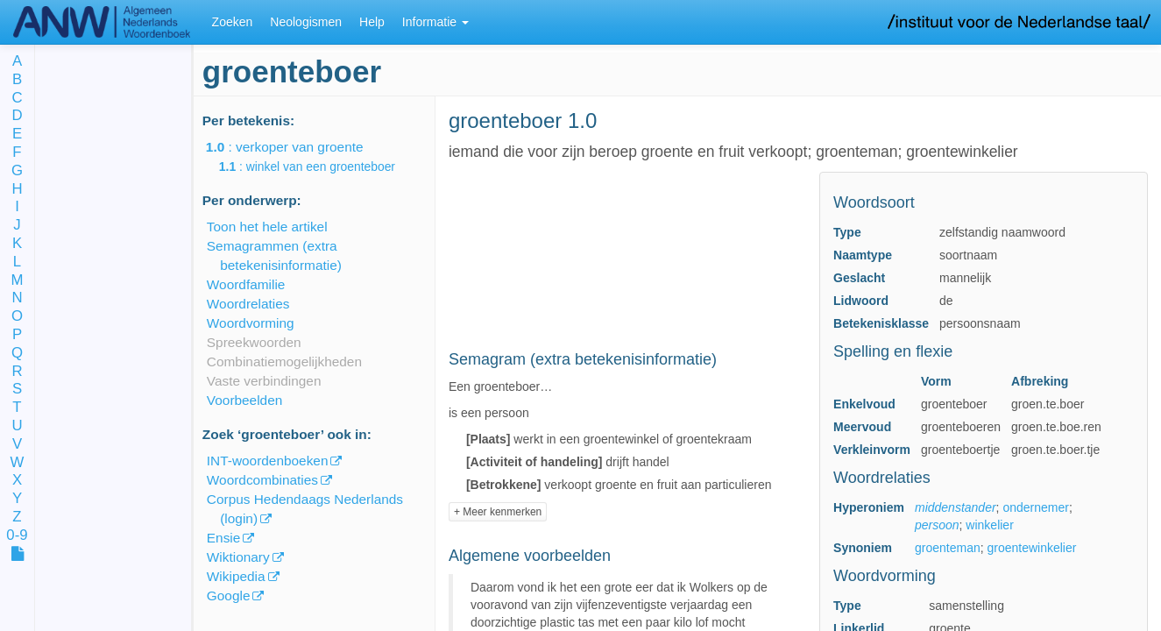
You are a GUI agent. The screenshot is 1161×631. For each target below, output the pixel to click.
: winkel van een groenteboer (319, 167)
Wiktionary (238, 556)
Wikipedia (236, 576)
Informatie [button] (435, 22)
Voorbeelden (244, 400)
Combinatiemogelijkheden (284, 361)
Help (372, 22)
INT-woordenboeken (268, 460)
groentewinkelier (1031, 548)
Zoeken (232, 22)
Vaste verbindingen (264, 380)
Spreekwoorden (254, 342)
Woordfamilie (246, 284)
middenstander (955, 507)
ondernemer (1035, 507)
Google (229, 595)
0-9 (16, 535)
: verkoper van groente (297, 146)
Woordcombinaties (262, 479)
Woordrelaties (248, 303)
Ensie (224, 537)
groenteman (947, 548)
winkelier (989, 525)
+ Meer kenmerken (498, 512)
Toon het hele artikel (267, 226)
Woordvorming (250, 323)
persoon (937, 525)
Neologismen (306, 22)
